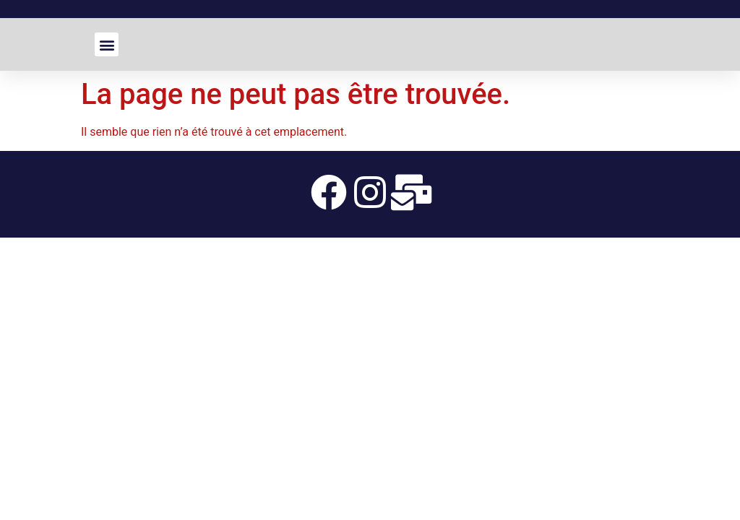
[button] (107, 44)
